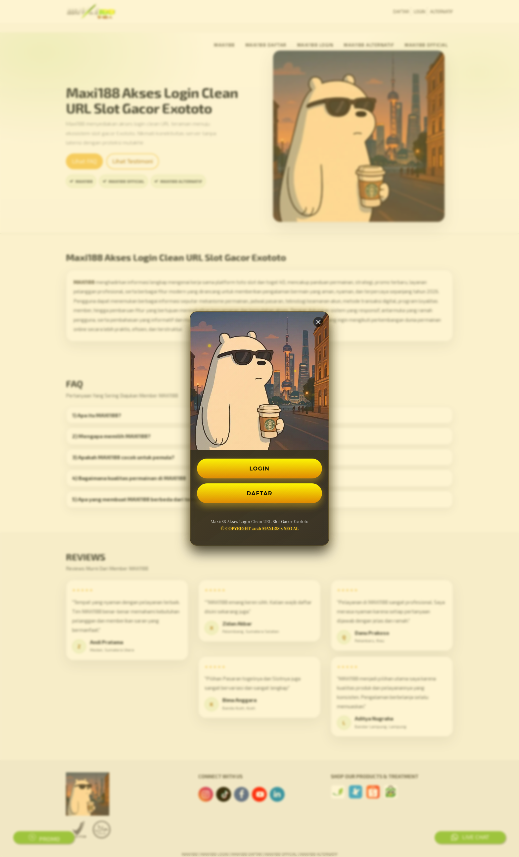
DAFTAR (259, 493)
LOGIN (260, 468)
